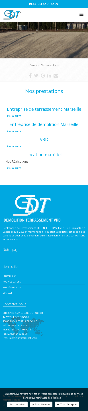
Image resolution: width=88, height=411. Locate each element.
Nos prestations (12, 281)
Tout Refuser (41, 404)
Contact (7, 292)
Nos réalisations (12, 287)
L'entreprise (9, 276)
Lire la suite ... (14, 116)
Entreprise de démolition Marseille (44, 124)
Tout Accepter (67, 404)
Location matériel (44, 155)
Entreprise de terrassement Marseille (44, 109)
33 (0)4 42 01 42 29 (45, 4)
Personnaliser (17, 404)
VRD (44, 139)
